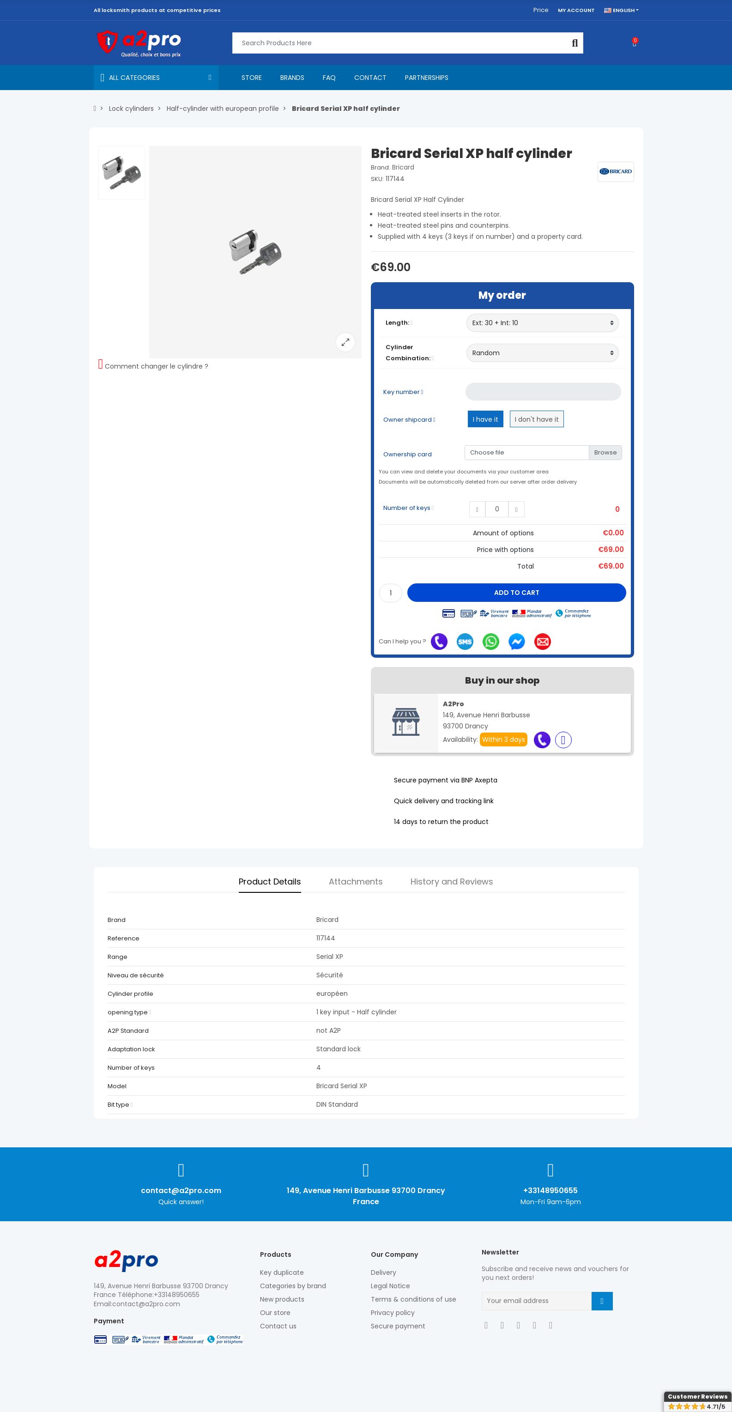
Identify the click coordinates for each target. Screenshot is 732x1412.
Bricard (403, 167)
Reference (123, 938)
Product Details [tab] (270, 881)
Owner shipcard (409, 419)
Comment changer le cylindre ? (156, 366)
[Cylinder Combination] (542, 353)
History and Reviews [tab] (452, 881)
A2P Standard (128, 1030)
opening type (129, 1012)
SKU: (377, 179)
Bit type (120, 1104)
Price (541, 10)
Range (117, 956)
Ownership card (407, 454)
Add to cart (516, 592)
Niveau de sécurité (136, 975)
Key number (403, 392)
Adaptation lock (131, 1049)
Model (117, 1086)
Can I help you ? (402, 641)
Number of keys (408, 507)
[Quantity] (390, 593)
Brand (117, 919)
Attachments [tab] (356, 881)
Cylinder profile (130, 993)
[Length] (542, 323)
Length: (399, 322)
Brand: (380, 167)
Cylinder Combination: (410, 353)
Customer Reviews (698, 1396)
